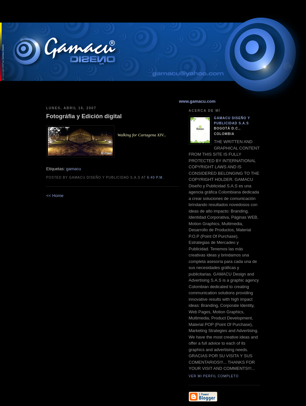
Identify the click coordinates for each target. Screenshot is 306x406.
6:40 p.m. (155, 177)
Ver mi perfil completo (214, 376)
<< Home (54, 195)
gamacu (73, 168)
